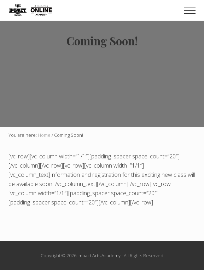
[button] (190, 10)
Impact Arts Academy (99, 255)
